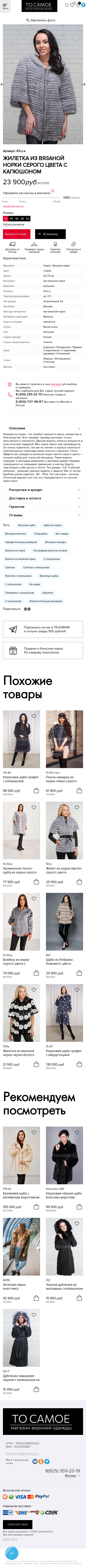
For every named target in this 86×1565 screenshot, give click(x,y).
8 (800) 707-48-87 (29, 402)
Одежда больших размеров (21, 542)
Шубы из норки (52, 525)
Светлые (10, 567)
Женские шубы (27, 525)
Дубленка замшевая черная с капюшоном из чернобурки (21, 1378)
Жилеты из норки (15, 550)
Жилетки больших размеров (45, 601)
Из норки (34, 584)
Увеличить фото (43, 20)
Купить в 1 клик (15, 234)
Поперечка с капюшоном (19, 592)
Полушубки (40, 533)
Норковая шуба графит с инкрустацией (64, 1053)
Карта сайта (10, 1539)
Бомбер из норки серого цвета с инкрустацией (16, 962)
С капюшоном (52, 559)
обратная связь (17, 1524)
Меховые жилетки (15, 533)
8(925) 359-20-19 (62, 1471)
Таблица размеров (13, 224)
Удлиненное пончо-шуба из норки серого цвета (20, 870)
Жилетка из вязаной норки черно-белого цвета (18, 1053)
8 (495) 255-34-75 (29, 394)
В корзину (50, 234)
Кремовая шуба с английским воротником (21, 1195)
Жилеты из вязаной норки (20, 559)
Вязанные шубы (49, 576)
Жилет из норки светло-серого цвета (64, 870)
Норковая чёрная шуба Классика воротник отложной (64, 1195)
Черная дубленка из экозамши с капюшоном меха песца (64, 1287)
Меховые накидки (55, 542)
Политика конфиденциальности (22, 1453)
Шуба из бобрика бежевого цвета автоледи (59, 962)
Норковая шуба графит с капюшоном (21, 779)
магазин (56, 384)
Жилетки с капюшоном (18, 576)
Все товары (62, 533)
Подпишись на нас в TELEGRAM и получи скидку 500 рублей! (47, 629)
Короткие (47, 592)
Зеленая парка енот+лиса (14, 1287)
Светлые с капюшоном (36, 567)
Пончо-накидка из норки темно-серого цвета (61, 779)
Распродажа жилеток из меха (50, 550)
